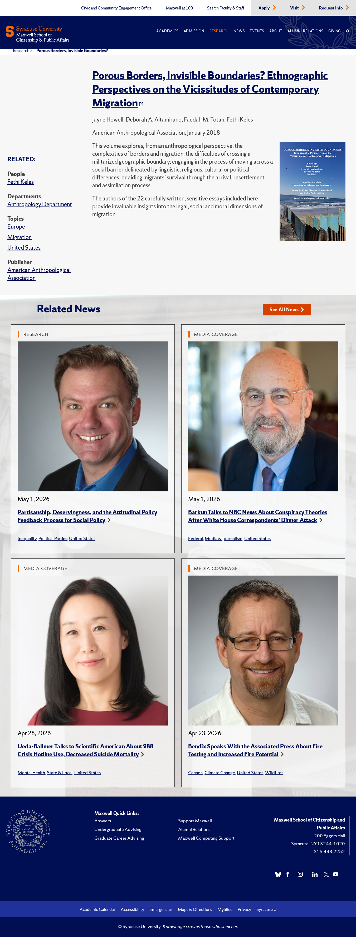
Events (257, 31)
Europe (16, 226)
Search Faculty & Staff (225, 8)
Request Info (331, 8)
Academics (167, 31)
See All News (287, 309)
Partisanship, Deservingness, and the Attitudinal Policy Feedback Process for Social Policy (87, 516)
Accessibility (132, 909)
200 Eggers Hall (329, 836)
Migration (19, 237)
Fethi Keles (20, 182)
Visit (295, 8)
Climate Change (219, 772)
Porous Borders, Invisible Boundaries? (72, 50)
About (275, 31)
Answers (102, 821)
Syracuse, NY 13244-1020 (318, 843)
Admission (194, 31)
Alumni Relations (305, 31)
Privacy (244, 909)
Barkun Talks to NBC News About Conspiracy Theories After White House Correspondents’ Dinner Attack (257, 516)
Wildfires (274, 772)
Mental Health (31, 772)
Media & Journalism (223, 538)
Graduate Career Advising (119, 838)
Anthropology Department (39, 204)
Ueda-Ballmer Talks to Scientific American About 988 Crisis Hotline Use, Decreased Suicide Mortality (85, 750)
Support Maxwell (195, 821)
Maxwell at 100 (179, 8)
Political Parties (52, 538)
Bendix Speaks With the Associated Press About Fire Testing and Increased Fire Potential (255, 750)
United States (24, 247)
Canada (195, 772)
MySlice (224, 909)
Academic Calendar (97, 909)
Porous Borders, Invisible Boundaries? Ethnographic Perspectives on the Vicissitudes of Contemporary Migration (210, 88)
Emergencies (161, 909)
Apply (265, 8)
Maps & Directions (195, 909)
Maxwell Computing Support (206, 838)
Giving (334, 31)
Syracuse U (266, 909)
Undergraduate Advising (118, 829)
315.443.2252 (329, 851)
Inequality (27, 538)
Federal (195, 538)
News (239, 31)
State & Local (59, 772)
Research (218, 31)
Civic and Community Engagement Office (116, 8)
